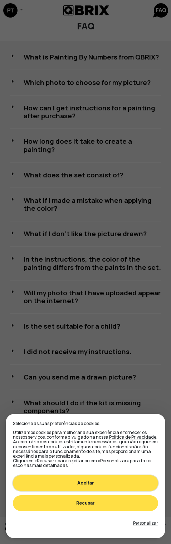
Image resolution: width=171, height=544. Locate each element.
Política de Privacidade (132, 437)
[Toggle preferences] (145, 523)
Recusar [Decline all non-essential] (85, 503)
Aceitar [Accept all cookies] (85, 483)
